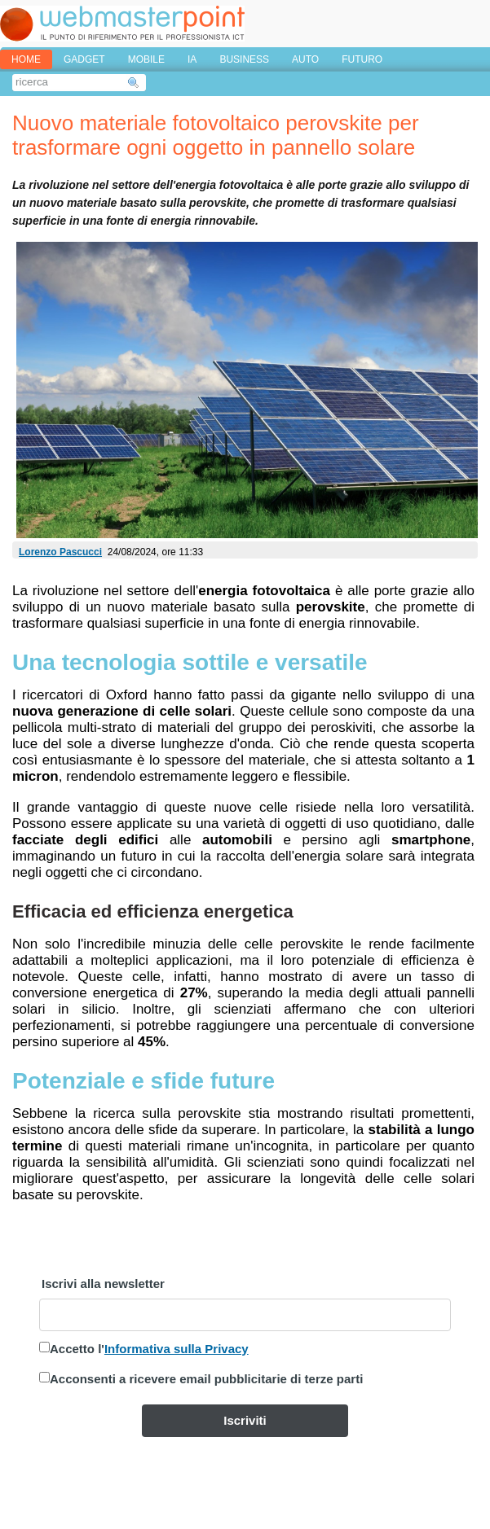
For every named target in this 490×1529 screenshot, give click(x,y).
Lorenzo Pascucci (60, 552)
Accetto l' (149, 1349)
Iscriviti (245, 1420)
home (26, 59)
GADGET (84, 59)
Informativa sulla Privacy (176, 1349)
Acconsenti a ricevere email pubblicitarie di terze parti (206, 1379)
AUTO (305, 59)
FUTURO (362, 59)
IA (192, 59)
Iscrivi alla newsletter (103, 1283)
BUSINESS (244, 59)
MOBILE (146, 59)
